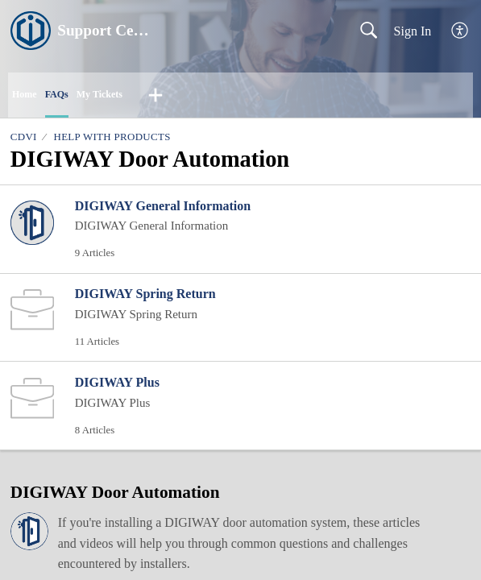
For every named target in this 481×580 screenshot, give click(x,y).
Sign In (413, 31)
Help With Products (111, 136)
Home (24, 94)
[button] (460, 31)
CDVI (23, 136)
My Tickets (99, 94)
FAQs (56, 94)
